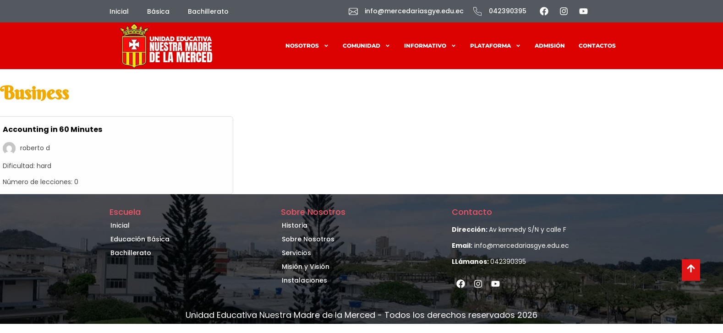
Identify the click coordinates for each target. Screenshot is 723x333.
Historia (294, 225)
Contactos (597, 45)
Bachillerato (208, 11)
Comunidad (366, 45)
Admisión (550, 45)
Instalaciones (304, 280)
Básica (158, 11)
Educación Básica (140, 239)
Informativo (430, 45)
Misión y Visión (305, 266)
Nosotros (307, 45)
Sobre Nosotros (308, 239)
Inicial (119, 11)
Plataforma (495, 45)
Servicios (296, 252)
